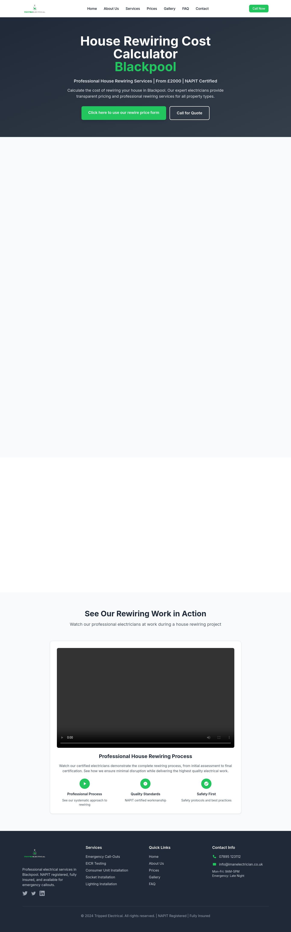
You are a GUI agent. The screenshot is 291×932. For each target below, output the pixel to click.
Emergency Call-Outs (103, 856)
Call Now (259, 8)
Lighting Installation (101, 884)
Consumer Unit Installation (107, 870)
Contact (202, 8)
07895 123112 (230, 856)
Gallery (169, 8)
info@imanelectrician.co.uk (241, 864)
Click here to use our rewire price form (123, 112)
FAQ (185, 8)
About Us (111, 8)
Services (133, 8)
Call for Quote (189, 113)
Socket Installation (100, 877)
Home (92, 8)
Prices (152, 8)
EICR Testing (96, 863)
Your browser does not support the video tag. (145, 698)
